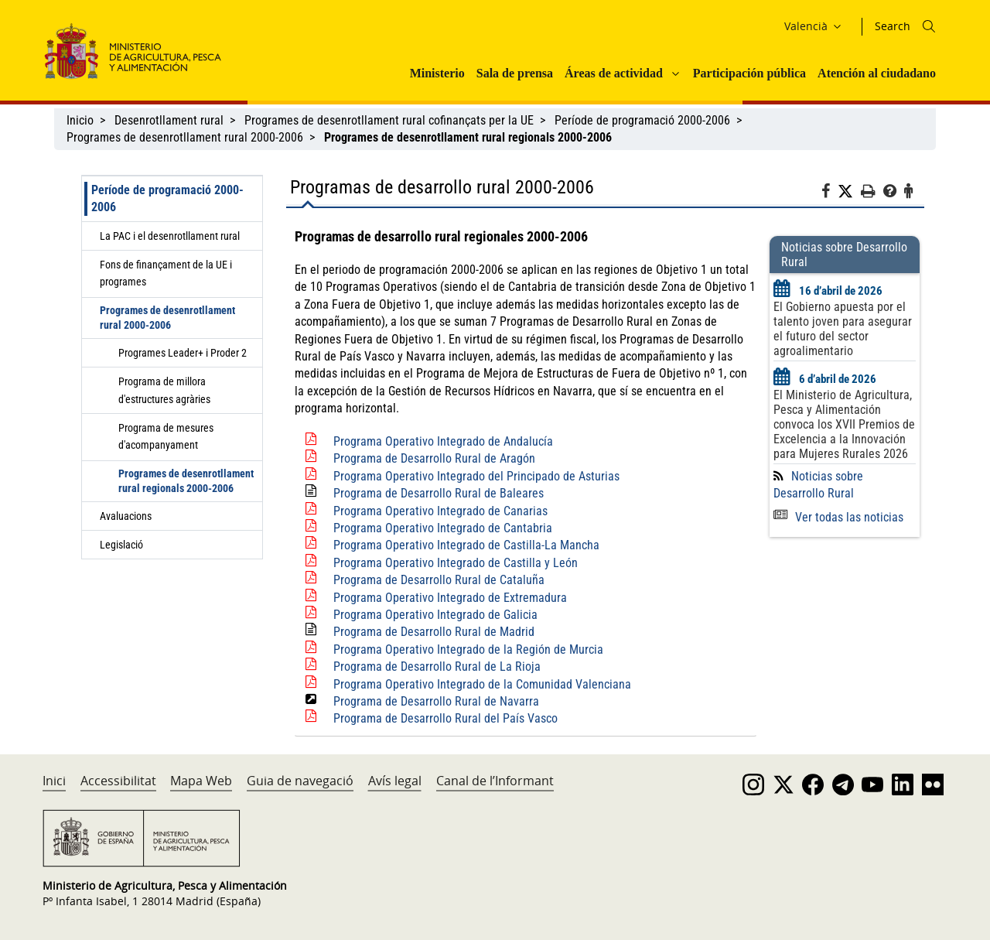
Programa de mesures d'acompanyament (165, 436)
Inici (54, 780)
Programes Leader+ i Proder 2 (182, 353)
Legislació (121, 544)
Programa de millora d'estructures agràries (164, 390)
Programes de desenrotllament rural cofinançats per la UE (389, 120)
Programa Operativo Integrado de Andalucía (443, 441)
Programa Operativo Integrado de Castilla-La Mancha (466, 545)
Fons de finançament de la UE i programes (166, 273)
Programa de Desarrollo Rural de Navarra (436, 701)
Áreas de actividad (614, 73)
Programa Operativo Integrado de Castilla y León (455, 562)
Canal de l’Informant (495, 780)
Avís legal (395, 780)
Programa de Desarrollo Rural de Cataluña (438, 580)
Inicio (80, 120)
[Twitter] (849, 192)
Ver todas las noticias (838, 517)
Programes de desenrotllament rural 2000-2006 (185, 137)
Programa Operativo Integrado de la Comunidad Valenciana (482, 684)
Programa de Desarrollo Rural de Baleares (438, 493)
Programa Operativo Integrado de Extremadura (450, 597)
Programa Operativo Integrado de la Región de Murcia (468, 649)
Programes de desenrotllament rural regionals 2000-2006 (186, 480)
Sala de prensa (514, 73)
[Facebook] (829, 193)
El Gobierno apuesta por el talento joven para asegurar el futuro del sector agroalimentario (842, 328)
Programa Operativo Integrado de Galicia (435, 614)
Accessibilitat (118, 780)
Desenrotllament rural (169, 120)
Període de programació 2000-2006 (642, 120)
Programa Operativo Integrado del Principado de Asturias (476, 476)
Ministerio (437, 73)
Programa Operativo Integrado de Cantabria (442, 528)
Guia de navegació (300, 780)
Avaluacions (126, 516)
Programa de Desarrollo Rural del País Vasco (445, 718)
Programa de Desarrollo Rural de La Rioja (437, 666)
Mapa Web (201, 780)
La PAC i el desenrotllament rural (170, 236)
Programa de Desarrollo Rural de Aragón (434, 458)
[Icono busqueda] (929, 26)
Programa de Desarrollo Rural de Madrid (433, 631)
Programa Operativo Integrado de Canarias (440, 511)
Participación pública (749, 73)
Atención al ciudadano (877, 73)
